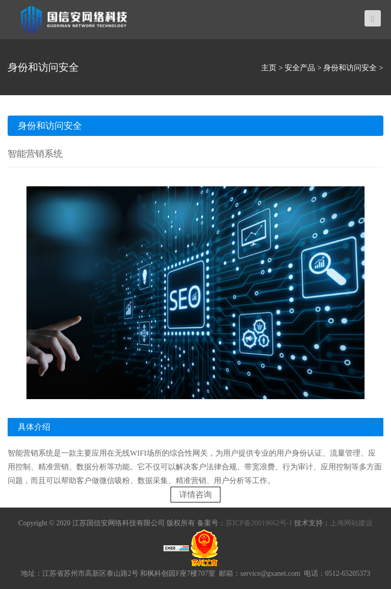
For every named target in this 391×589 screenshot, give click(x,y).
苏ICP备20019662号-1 (259, 523)
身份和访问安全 (350, 68)
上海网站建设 (351, 523)
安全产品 (300, 68)
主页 (268, 68)
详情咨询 (195, 494)
